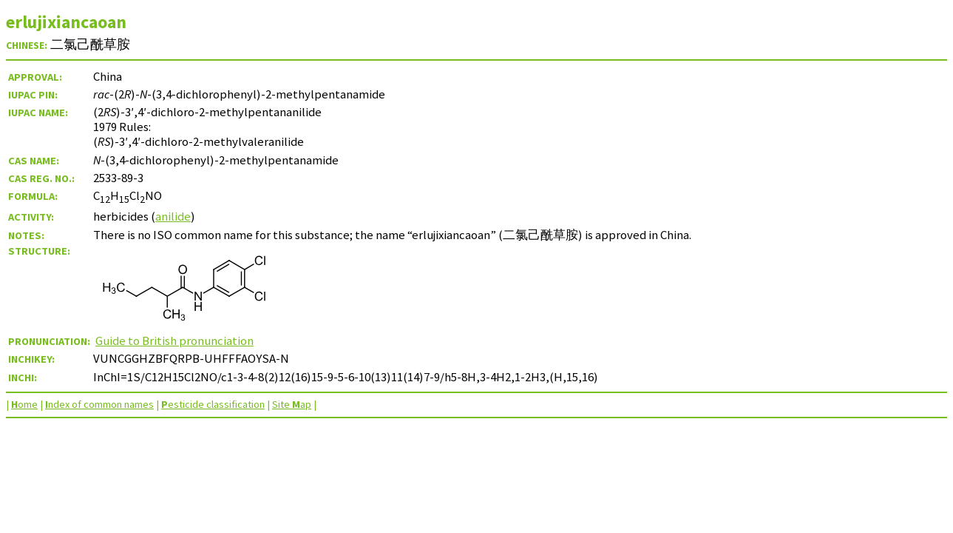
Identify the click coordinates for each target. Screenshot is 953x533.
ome (24, 404)
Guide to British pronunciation (174, 340)
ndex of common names (99, 404)
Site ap (291, 404)
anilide (173, 216)
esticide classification (213, 404)
